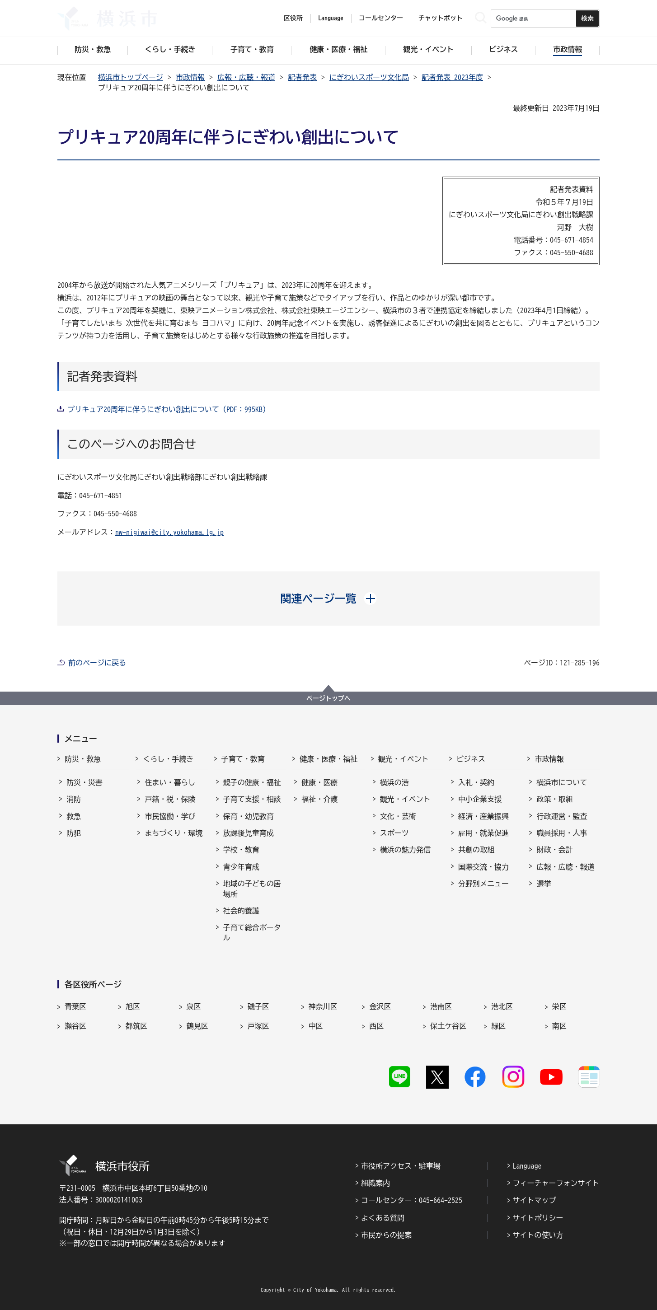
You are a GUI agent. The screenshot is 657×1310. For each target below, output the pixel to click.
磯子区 (258, 1006)
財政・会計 (554, 849)
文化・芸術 (398, 816)
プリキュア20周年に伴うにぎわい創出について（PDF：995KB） (168, 409)
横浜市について (561, 782)
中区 (316, 1025)
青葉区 (75, 1006)
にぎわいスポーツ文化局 (369, 77)
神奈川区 (323, 1006)
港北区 (502, 1006)
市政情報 (190, 77)
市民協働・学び (170, 816)
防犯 (73, 833)
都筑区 (136, 1025)
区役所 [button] (293, 18)
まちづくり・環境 (173, 833)
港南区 (441, 1006)
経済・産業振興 (483, 816)
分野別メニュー (483, 883)
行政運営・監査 (561, 816)
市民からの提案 (386, 1235)
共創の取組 (476, 849)
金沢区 (380, 1006)
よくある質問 (382, 1217)
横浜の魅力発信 (405, 849)
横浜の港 (394, 782)
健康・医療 (319, 782)
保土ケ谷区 (448, 1025)
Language (527, 1166)
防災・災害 (84, 782)
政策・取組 (554, 799)
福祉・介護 (319, 799)
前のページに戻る (97, 662)
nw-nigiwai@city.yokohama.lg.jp (169, 532)
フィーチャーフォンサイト (556, 1183)
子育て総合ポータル (252, 932)
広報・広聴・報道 (246, 77)
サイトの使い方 (538, 1235)
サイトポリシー (538, 1217)
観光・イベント (403, 759)
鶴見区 (197, 1025)
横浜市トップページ (130, 77)
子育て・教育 (243, 759)
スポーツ (394, 833)
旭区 (133, 1006)
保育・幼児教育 (248, 816)
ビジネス (470, 759)
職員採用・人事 (561, 833)
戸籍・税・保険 (170, 799)
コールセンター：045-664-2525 (411, 1200)
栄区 (559, 1006)
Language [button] (330, 18)
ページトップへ (328, 698)
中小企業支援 (480, 799)
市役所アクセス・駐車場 (401, 1166)
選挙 (543, 883)
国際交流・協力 (483, 866)
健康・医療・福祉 (328, 759)
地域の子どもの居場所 (252, 888)
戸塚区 (258, 1025)
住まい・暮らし (170, 782)
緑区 (498, 1025)
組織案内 (375, 1183)
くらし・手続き (168, 759)
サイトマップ (534, 1200)
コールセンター (381, 18)
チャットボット (440, 18)
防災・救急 (83, 759)
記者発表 (302, 77)
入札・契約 (476, 782)
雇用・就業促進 (483, 833)
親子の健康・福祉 (252, 782)
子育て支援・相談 (252, 799)
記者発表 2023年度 (452, 77)
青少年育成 (241, 866)
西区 (376, 1025)
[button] (329, 598)
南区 (559, 1025)
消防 (73, 799)
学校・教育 (241, 849)
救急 (73, 816)
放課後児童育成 (248, 833)
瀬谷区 (75, 1025)
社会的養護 (241, 910)
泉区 (194, 1006)
